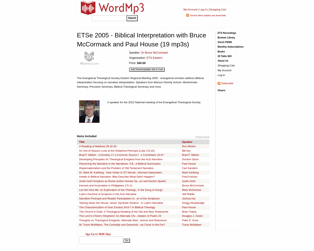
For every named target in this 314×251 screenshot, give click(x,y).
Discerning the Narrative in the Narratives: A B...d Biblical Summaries (120, 163)
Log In (203, 9)
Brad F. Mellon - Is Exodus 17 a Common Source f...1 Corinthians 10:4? (121, 154)
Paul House (189, 163)
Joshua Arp (188, 198)
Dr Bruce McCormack (154, 52)
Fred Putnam (189, 176)
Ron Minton (189, 146)
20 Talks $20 (225, 56)
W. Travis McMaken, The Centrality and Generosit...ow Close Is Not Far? (122, 224)
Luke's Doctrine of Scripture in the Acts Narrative (107, 194)
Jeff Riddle (188, 194)
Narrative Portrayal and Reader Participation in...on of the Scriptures (119, 198)
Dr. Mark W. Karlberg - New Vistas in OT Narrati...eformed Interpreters (120, 172)
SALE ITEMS (225, 42)
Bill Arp (186, 150)
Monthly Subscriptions (231, 46)
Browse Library (226, 37)
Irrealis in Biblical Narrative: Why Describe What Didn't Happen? (117, 176)
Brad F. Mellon (190, 154)
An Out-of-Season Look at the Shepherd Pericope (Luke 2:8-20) (117, 150)
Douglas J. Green (192, 215)
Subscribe (227, 83)
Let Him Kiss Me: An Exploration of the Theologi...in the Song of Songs (121, 189)
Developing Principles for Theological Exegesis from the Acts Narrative (120, 159)
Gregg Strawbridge (193, 202)
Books (221, 51)
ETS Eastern (154, 57)
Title (82, 141)
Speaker (187, 141)
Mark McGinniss (191, 189)
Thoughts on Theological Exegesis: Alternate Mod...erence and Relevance (123, 220)
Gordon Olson (190, 159)
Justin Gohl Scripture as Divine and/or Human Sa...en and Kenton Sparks (122, 181)
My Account (190, 9)
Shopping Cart (217, 9)
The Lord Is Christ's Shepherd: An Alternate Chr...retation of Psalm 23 (120, 215)
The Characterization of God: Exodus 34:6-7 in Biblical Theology (117, 207)
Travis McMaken (191, 224)
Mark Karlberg (190, 172)
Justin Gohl (188, 181)
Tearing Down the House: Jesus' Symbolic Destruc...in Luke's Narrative (121, 202)
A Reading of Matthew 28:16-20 (98, 146)
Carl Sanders (190, 168)
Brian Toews (189, 211)
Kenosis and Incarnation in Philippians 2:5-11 (106, 185)
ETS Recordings (227, 33)
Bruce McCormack (193, 185)
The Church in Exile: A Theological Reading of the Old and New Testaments (123, 211)
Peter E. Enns (190, 220)
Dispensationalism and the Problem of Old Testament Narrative (116, 168)
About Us (223, 60)
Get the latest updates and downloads (208, 15)
